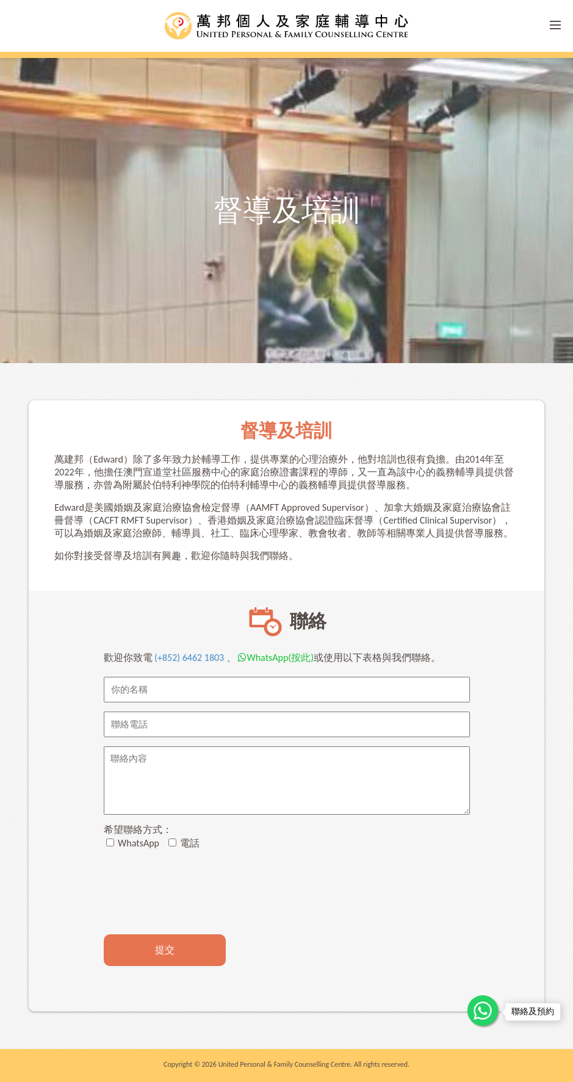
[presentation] (196, 892)
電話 (184, 843)
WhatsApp (132, 843)
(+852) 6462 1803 (189, 657)
